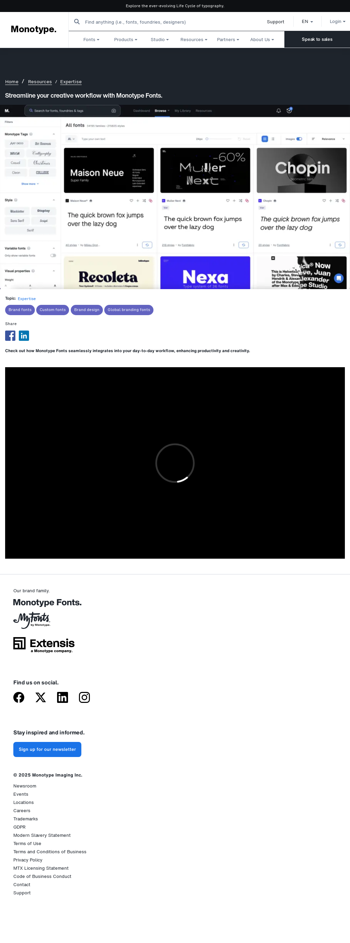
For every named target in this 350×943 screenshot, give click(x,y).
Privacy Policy (27, 860)
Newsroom (24, 786)
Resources (40, 82)
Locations (23, 802)
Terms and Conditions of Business (49, 851)
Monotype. (33, 29)
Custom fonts (53, 309)
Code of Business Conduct (42, 876)
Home (11, 82)
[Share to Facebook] (10, 336)
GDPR (19, 827)
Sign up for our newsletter (47, 749)
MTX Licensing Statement (41, 868)
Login (330, 21)
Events (20, 794)
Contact (21, 884)
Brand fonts (20, 309)
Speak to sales (317, 39)
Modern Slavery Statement (42, 835)
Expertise (71, 82)
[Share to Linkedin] (24, 336)
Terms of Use (27, 843)
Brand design (86, 309)
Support (268, 21)
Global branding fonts (129, 309)
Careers (21, 810)
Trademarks (25, 819)
